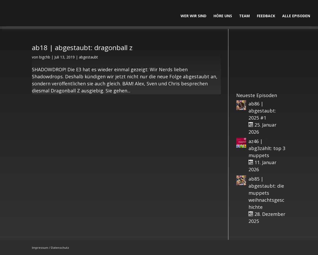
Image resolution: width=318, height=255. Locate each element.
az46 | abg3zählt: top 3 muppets (266, 148)
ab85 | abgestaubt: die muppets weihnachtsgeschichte (266, 193)
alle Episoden (296, 16)
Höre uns (222, 16)
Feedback (266, 16)
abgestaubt (88, 57)
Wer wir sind (193, 16)
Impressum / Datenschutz (50, 248)
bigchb (44, 57)
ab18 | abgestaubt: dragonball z (82, 47)
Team (244, 16)
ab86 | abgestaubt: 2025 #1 (262, 110)
